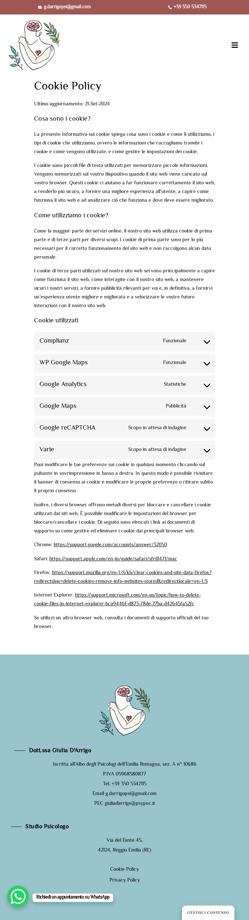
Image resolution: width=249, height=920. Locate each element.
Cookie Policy (124, 870)
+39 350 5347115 (129, 784)
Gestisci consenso (208, 913)
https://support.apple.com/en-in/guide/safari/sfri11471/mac (113, 559)
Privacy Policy (124, 881)
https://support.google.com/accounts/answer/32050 (110, 545)
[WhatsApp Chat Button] (18, 896)
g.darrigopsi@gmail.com (131, 794)
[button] (235, 45)
